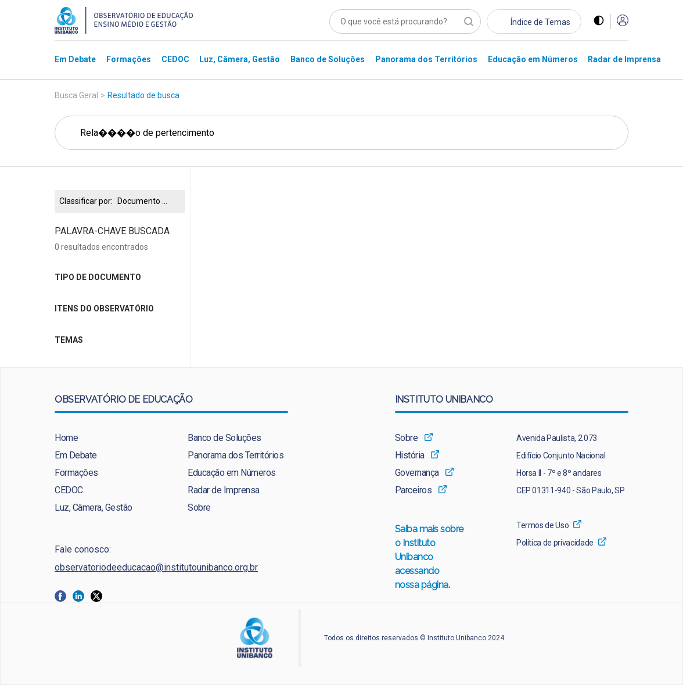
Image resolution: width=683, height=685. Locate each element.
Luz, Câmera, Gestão (93, 507)
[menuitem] (75, 58)
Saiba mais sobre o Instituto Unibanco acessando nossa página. (430, 557)
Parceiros (413, 490)
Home (66, 437)
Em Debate (76, 455)
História (410, 455)
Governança (417, 472)
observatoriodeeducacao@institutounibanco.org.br (156, 567)
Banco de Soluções (224, 437)
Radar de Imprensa (224, 490)
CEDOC (69, 490)
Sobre (199, 507)
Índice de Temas (540, 22)
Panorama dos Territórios (235, 455)
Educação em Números (232, 472)
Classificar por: (86, 201)
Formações (76, 472)
